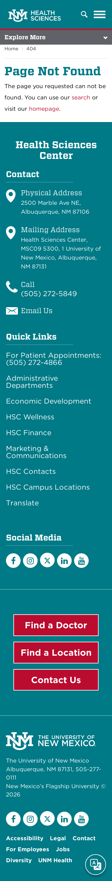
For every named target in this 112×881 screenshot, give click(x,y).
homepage (44, 108)
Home (11, 48)
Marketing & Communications (36, 452)
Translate (22, 503)
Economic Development (48, 401)
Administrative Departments (32, 382)
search (81, 97)
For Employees (27, 849)
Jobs (63, 849)
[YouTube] (81, 560)
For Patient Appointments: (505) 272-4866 (53, 359)
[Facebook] (13, 560)
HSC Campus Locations (48, 487)
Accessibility (24, 838)
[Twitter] (47, 560)
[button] (84, 14)
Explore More (25, 37)
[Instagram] (30, 560)
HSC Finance (28, 432)
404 (31, 48)
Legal (58, 838)
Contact (84, 838)
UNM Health (55, 860)
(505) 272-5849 (49, 293)
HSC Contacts (31, 471)
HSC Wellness (30, 417)
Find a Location (56, 652)
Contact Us (56, 679)
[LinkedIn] (64, 560)
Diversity (19, 860)
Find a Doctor (56, 625)
